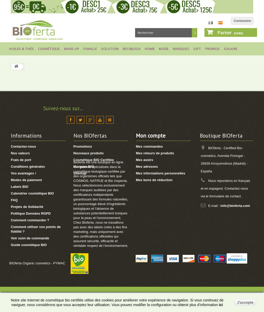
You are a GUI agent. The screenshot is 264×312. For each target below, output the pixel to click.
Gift (197, 48)
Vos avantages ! (23, 173)
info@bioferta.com (235, 206)
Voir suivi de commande (30, 238)
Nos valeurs (20, 153)
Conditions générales (28, 166)
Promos (212, 48)
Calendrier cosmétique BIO (32, 193)
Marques (181, 48)
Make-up (71, 48)
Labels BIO (19, 187)
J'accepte (245, 302)
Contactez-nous (23, 146)
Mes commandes (149, 146)
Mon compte (151, 135)
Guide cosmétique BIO (29, 245)
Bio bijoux (132, 48)
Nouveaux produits (88, 153)
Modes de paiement (26, 180)
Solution (110, 48)
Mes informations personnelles (160, 173)
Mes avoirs (144, 160)
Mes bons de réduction (154, 180)
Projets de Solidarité (27, 207)
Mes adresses (147, 166)
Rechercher (194, 32)
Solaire (230, 48)
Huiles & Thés (21, 48)
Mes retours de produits (155, 153)
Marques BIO (83, 166)
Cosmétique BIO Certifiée (93, 160)
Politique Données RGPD (31, 213)
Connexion (242, 21)
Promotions (82, 146)
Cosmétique (49, 48)
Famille (90, 48)
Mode (164, 48)
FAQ (14, 200)
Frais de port (21, 160)
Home (150, 48)
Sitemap (80, 173)
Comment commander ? (30, 220)
